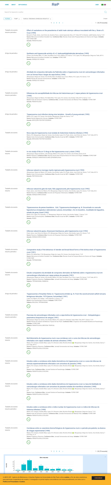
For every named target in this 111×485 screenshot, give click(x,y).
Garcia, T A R (100, 35)
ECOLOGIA (45, 348)
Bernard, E (29, 35)
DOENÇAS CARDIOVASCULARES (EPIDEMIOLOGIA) (46, 157)
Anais (33, 369)
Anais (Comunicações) (37, 137)
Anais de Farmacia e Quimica (39, 99)
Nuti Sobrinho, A (50, 298)
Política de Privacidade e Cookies (14, 482)
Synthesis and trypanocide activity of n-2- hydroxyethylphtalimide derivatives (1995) (58, 53)
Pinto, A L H (32, 434)
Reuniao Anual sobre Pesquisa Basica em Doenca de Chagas (80, 37)
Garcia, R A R (82, 153)
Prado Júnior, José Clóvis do (41, 35)
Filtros (7, 18)
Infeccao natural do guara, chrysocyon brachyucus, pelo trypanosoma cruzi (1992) (57, 231)
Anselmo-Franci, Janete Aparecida (59, 35)
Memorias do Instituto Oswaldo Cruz (41, 37)
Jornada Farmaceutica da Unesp (63, 279)
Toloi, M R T (82, 319)
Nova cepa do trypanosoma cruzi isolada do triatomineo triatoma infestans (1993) (57, 133)
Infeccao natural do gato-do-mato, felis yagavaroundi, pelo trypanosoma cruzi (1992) (58, 189)
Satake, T (77, 214)
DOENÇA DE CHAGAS (38, 59)
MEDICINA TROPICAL (48, 325)
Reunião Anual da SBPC (62, 137)
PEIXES (34, 218)
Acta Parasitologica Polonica (39, 300)
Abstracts (34, 155)
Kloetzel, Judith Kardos (90, 35)
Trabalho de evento (11, 133)
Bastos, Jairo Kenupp (46, 153)
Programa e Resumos (37, 279)
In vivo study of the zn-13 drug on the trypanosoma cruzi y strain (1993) (53, 152)
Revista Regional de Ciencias (39, 118)
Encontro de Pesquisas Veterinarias (58, 192)
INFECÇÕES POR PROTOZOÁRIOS (41, 120)
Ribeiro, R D (64, 55)
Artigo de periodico (11, 53)
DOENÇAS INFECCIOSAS (39, 194)
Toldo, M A (93, 191)
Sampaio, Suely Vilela (72, 319)
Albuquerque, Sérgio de (89, 55)
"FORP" (17, 19)
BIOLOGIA (35, 302)
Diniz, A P (72, 35)
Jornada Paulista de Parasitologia (55, 369)
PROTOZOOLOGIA (37, 176)
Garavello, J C (44, 214)
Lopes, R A (79, 55)
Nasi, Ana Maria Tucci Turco (52, 55)
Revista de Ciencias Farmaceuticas (41, 78)
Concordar (98, 478)
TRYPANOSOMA (36, 260)
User (97, 4)
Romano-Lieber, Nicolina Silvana (63, 343)
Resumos (34, 192)
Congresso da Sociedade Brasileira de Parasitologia (87, 321)
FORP (35, 39)
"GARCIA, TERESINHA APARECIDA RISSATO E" (37, 19)
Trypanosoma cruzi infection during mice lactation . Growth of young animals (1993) (58, 114)
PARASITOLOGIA (37, 40)
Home (7, 4)
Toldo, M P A (79, 35)
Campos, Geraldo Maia (40, 343)
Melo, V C (41, 55)
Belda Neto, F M (52, 98)
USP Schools (22, 4)
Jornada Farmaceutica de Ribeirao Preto (70, 99)
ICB (28, 39)
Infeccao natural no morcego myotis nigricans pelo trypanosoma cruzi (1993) (55, 170)
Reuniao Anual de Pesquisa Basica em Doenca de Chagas (79, 256)
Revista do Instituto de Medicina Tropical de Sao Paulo (46, 321)
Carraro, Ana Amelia (32, 55)
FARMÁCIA (45, 281)
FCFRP (31, 39)
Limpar (105, 18)
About (13, 4)
